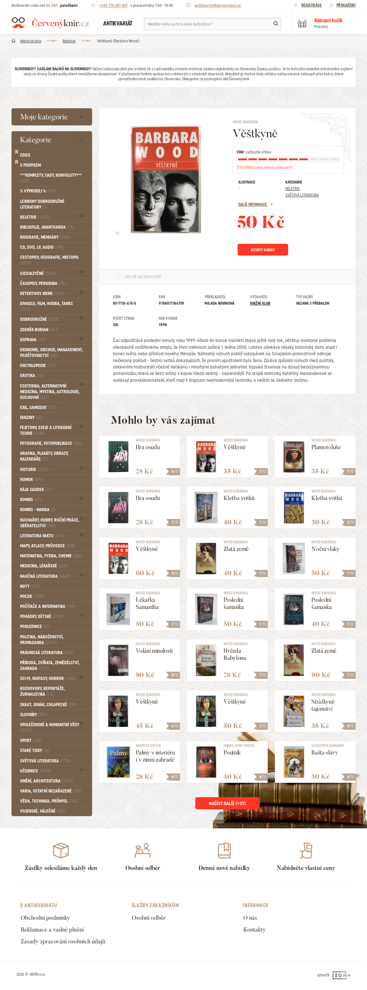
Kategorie (35, 139)
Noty (29, 586)
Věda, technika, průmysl (49, 801)
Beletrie (69, 40)
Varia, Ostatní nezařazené (51, 791)
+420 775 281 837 (113, 5)
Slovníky (33, 714)
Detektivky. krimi (42, 293)
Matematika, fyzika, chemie (51, 555)
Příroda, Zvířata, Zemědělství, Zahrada (50, 665)
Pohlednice (35, 626)
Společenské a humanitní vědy (49, 727)
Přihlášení (346, 5)
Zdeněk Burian (39, 329)
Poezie (32, 596)
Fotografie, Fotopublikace (51, 443)
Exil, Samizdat (38, 407)
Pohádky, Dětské (41, 616)
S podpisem (30, 165)
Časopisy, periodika (43, 283)
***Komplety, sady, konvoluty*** (51, 178)
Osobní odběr (149, 918)
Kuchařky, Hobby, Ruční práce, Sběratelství (49, 523)
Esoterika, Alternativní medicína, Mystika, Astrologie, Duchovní (50, 392)
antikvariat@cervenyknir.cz (218, 5)
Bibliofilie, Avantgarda (47, 227)
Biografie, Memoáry (45, 237)
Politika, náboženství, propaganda (41, 639)
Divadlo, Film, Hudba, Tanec (46, 306)
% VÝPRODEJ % (38, 191)
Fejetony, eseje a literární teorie (45, 430)
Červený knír (50, 22)
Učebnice (35, 771)
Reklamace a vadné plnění (52, 929)
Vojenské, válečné (43, 811)
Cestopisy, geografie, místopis (49, 260)
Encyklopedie (38, 365)
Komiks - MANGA (38, 509)
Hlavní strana (30, 40)
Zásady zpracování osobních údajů (63, 941)
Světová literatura (45, 760)
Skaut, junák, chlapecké (48, 704)
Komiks (31, 499)
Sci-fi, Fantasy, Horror (48, 678)
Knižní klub (260, 303)
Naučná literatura (45, 576)
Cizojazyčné (38, 273)
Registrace (311, 5)
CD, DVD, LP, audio (42, 247)
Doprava (33, 339)
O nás (250, 918)
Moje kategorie (44, 117)
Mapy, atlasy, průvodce (47, 545)
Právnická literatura (46, 652)
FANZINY (31, 417)
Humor (31, 479)
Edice (25, 155)
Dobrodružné (39, 319)
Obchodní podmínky (45, 918)
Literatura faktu (42, 535)
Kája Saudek (36, 489)
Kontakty (254, 929)
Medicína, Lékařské (43, 565)
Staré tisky (35, 750)
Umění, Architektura (46, 781)
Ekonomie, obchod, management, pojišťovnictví (51, 352)
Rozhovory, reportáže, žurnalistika (42, 691)
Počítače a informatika (47, 606)
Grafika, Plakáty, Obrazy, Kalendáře (44, 456)
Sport (31, 740)
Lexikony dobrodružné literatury (42, 204)
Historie (34, 469)
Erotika (32, 375)
